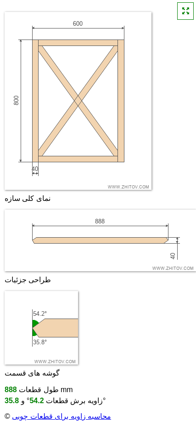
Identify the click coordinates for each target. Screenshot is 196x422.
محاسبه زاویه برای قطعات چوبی (61, 416)
